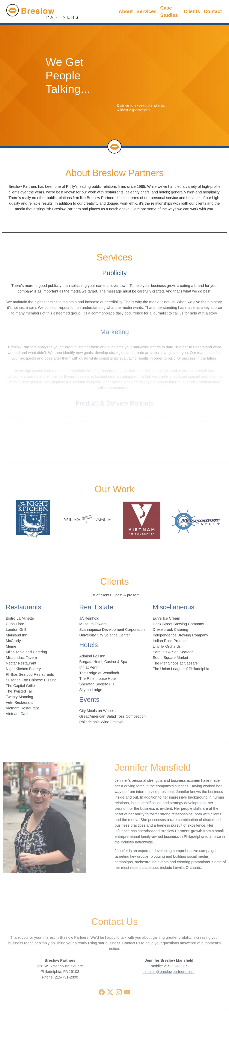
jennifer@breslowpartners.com (169, 984)
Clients (192, 8)
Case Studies (169, 9)
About (126, 10)
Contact (213, 7)
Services (146, 10)
